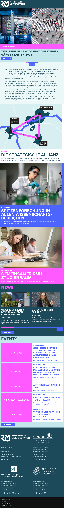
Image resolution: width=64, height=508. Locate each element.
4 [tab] (34, 62)
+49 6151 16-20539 (39, 488)
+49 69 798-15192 (38, 454)
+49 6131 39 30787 (7, 488)
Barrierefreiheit (6, 505)
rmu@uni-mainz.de (7, 490)
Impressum (5, 501)
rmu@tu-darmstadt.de (40, 490)
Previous (30, 64)
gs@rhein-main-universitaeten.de (11, 456)
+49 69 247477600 (7, 454)
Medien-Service (6, 499)
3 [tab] (32, 62)
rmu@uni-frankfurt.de (39, 456)
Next (33, 64)
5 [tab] (37, 62)
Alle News (6, 333)
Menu (61, 3)
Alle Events (7, 424)
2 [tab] (29, 62)
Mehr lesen (5, 59)
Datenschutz (6, 503)
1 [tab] (27, 62)
